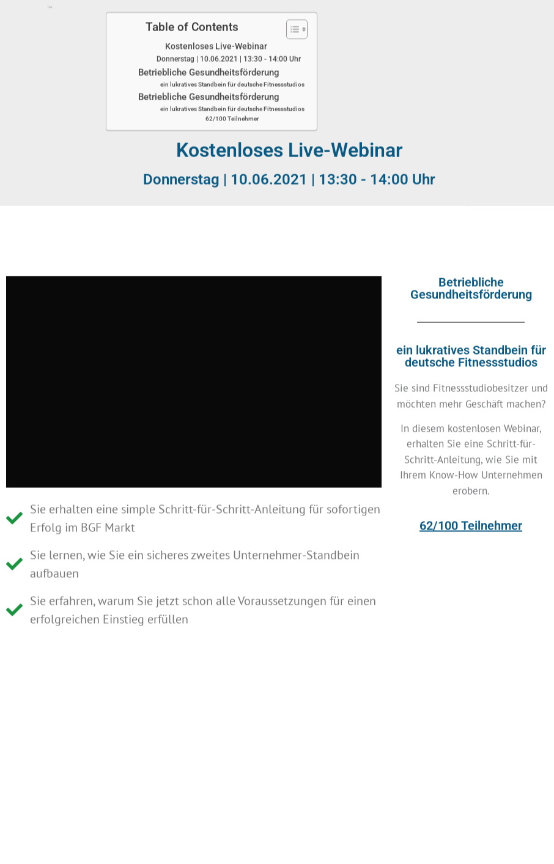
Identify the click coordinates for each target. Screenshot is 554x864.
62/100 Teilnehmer (232, 101)
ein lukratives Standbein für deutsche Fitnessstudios (232, 67)
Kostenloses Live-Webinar (216, 29)
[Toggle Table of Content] (291, 11)
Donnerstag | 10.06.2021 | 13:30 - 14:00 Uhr (229, 41)
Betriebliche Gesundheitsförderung (208, 55)
